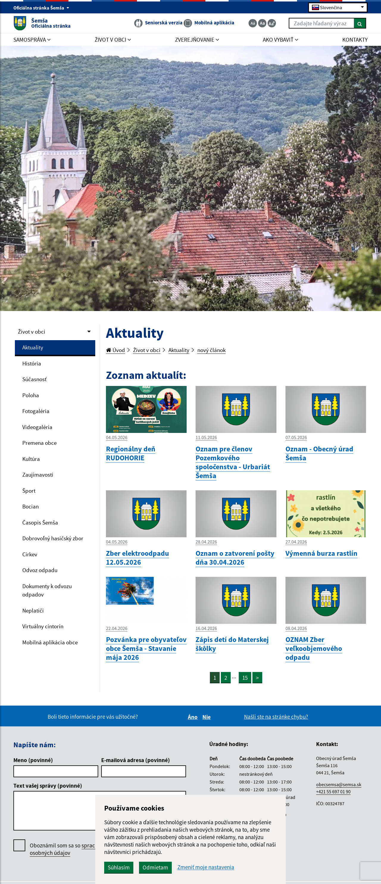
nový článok (211, 350)
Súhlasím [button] (119, 867)
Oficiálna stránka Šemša (41, 8)
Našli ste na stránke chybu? (276, 716)
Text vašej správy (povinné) (47, 785)
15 (245, 677)
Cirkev (29, 554)
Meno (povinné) (33, 760)
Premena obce (39, 442)
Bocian (30, 506)
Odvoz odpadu (39, 570)
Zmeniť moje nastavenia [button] (205, 867)
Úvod (115, 350)
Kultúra (31, 458)
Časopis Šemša (40, 522)
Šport (28, 490)
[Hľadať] (360, 23)
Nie (207, 716)
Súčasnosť (34, 379)
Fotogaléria (35, 410)
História (31, 363)
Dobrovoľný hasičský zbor (52, 538)
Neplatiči (33, 610)
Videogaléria (37, 427)
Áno (193, 716)
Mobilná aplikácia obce (50, 642)
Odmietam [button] (155, 867)
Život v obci (31, 331)
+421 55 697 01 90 (333, 791)
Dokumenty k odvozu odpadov (47, 590)
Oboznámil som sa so (71, 849)
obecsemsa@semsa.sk (338, 784)
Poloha (30, 395)
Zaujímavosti (37, 474)
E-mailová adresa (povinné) (135, 760)
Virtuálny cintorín (42, 626)
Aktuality (32, 347)
